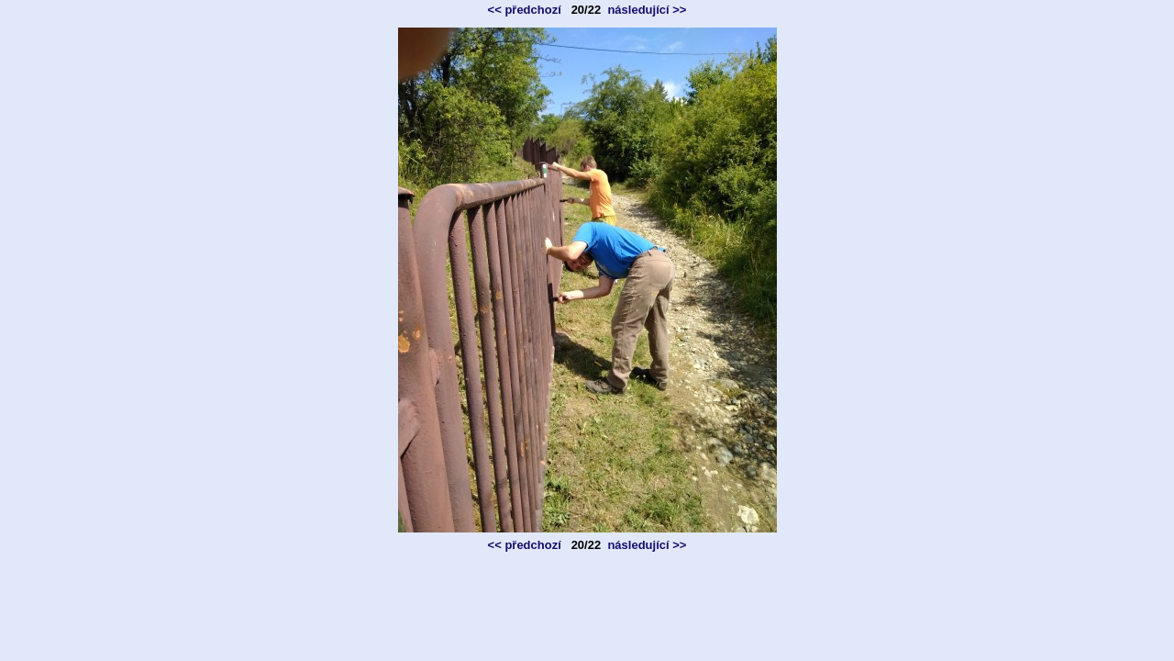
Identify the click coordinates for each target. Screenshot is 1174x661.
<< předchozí (524, 10)
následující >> (646, 10)
